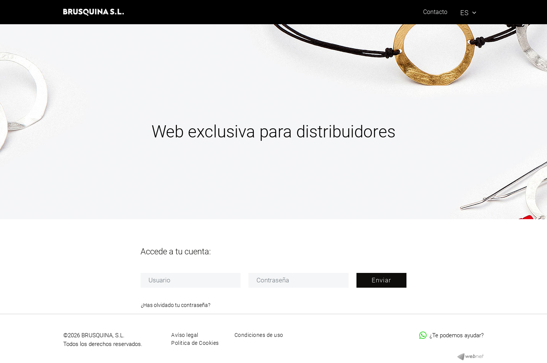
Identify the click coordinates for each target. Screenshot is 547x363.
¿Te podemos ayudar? (451, 335)
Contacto (435, 12)
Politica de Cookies (195, 343)
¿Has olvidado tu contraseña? (175, 305)
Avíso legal (184, 335)
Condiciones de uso (258, 335)
